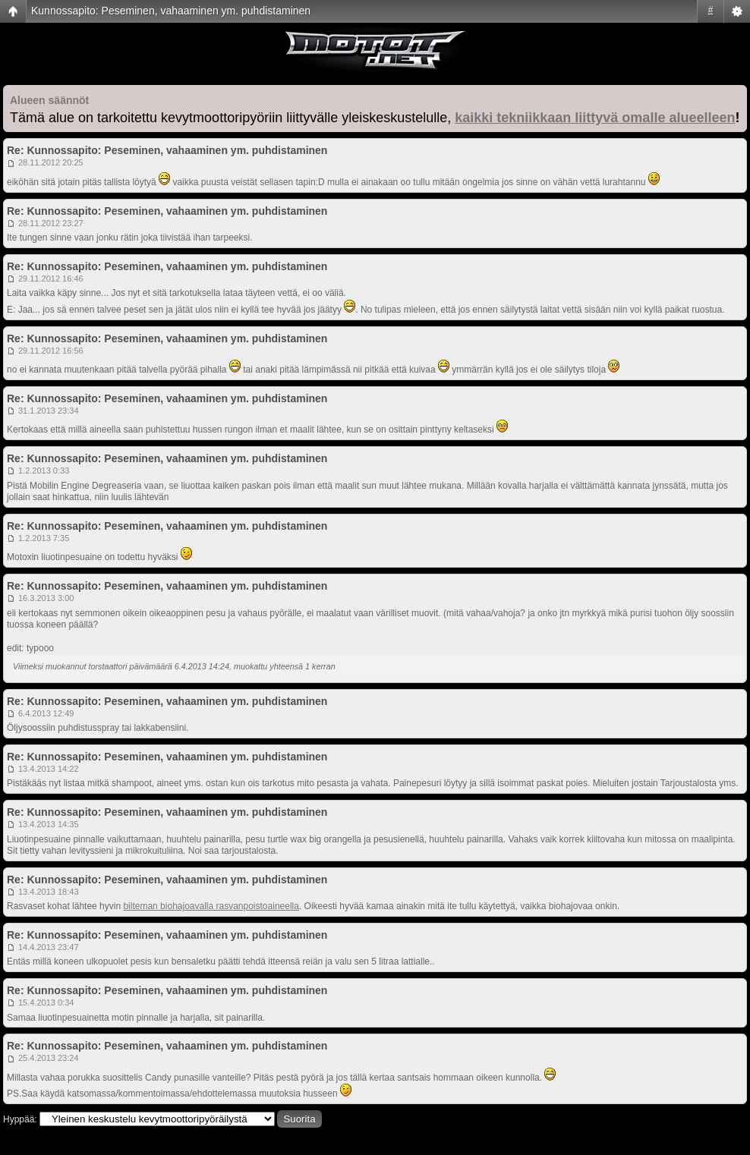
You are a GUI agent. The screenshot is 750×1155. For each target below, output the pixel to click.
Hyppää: (20, 1119)
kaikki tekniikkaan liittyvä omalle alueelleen (595, 117)
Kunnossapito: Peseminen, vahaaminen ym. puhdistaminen (170, 11)
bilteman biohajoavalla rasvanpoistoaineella (211, 906)
